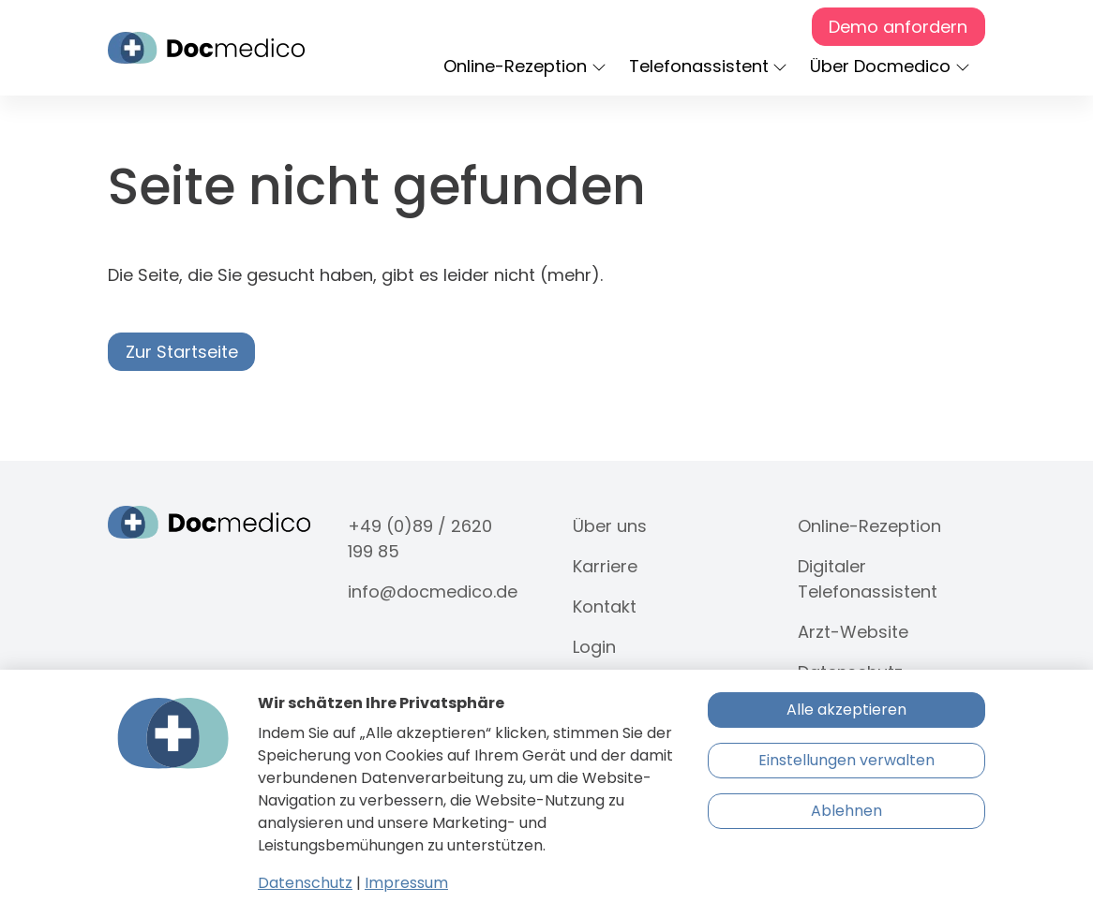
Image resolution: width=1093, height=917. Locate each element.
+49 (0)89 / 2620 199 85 (420, 538)
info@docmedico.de (432, 591)
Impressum (406, 883)
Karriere (605, 566)
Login (594, 646)
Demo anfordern (898, 26)
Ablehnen (846, 810)
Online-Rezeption (869, 526)
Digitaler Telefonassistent (867, 579)
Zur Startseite (182, 351)
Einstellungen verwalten (846, 760)
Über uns (610, 526)
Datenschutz (305, 883)
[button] (528, 67)
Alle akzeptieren (846, 709)
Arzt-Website (853, 631)
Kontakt (604, 606)
